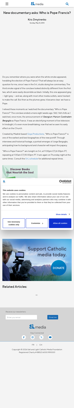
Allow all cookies (60, 223)
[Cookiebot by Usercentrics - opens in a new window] (61, 181)
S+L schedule (31, 158)
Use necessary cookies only (14, 223)
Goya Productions (35, 133)
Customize (37, 223)
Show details (61, 214)
